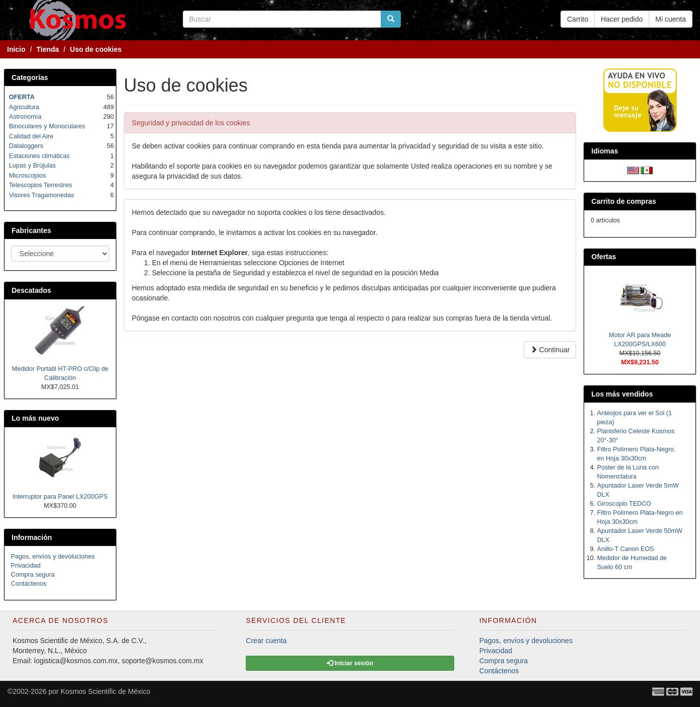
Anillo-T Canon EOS (625, 549)
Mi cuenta (670, 19)
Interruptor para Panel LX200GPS (60, 496)
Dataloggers (26, 145)
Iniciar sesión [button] (350, 663)
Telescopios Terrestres (40, 185)
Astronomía (25, 116)
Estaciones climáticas (39, 156)
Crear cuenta (266, 641)
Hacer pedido (622, 19)
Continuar (550, 350)
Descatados (31, 290)
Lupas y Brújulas (32, 165)
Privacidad (26, 565)
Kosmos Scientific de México (105, 691)
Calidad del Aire (31, 136)
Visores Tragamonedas (41, 195)
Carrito (577, 19)
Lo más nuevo (35, 418)
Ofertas (603, 257)
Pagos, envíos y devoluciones (53, 556)
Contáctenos (29, 583)
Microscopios (27, 175)
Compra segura (33, 574)
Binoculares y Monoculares (47, 126)
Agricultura (24, 107)
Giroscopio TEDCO (624, 503)
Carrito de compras (623, 201)
